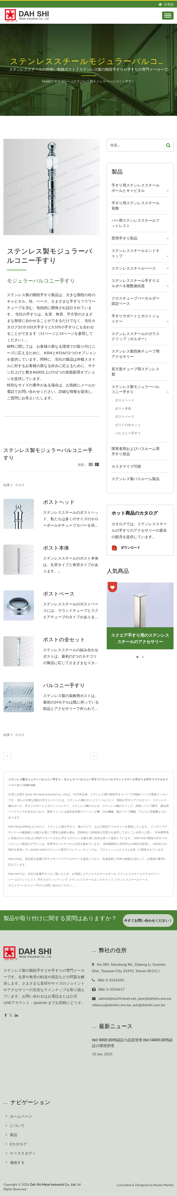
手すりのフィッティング (52, 879)
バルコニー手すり (64, 685)
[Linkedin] (16, 1015)
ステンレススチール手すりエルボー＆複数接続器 (135, 283)
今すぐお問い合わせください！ (148, 921)
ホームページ (21, 1116)
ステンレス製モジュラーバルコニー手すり (104, 81)
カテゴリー (62, 81)
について (17, 1125)
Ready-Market (163, 1185)
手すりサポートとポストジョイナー (135, 318)
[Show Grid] (91, 464)
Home (46, 81)
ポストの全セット (64, 639)
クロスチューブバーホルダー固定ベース (135, 301)
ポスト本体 (56, 548)
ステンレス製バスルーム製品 (135, 478)
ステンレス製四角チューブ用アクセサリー (135, 354)
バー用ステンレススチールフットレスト (135, 223)
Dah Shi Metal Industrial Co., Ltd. (53, 1184)
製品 (13, 1134)
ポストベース (59, 593)
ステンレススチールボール (99, 873)
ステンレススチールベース (134, 268)
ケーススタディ (23, 1153)
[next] (94, 756)
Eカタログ (18, 1144)
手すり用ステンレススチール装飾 (135, 205)
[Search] (135, 145)
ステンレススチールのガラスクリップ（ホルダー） (135, 336)
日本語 (169, 4)
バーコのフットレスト (22, 879)
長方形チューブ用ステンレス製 (135, 371)
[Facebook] (6, 1015)
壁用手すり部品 (124, 238)
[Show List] (97, 464)
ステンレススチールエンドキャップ (135, 253)
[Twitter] (10, 1015)
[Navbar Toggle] (168, 16)
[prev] (7, 756)
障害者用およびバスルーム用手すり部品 (135, 451)
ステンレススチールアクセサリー (138, 873)
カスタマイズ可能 (126, 466)
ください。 (68, 885)
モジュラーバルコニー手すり (26, 885)
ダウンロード (126, 548)
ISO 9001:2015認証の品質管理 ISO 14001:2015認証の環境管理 (132, 1042)
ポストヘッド (59, 502)
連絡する (17, 1162)
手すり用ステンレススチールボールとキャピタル (135, 188)
